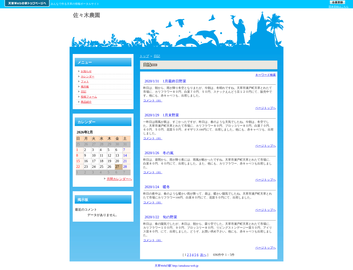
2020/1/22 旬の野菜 (161, 217)
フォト (85, 81)
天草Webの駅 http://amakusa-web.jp (177, 265)
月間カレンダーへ (119, 179)
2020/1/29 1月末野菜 (162, 115)
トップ (144, 56)
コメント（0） (152, 100)
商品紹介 (86, 102)
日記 (157, 56)
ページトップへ (265, 108)
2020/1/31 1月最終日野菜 (165, 81)
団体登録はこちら (338, 6)
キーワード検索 (265, 74)
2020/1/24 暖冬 (157, 187)
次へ (203, 254)
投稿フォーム (89, 96)
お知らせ (86, 71)
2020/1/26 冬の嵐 (159, 153)
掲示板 (85, 86)
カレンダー (87, 76)
